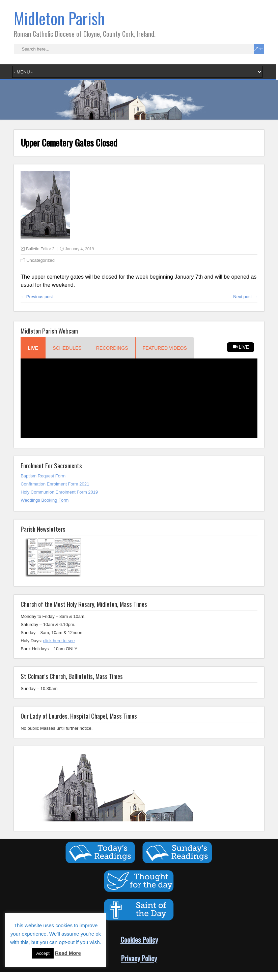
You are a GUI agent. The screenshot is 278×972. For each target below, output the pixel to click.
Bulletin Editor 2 (40, 249)
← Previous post (37, 296)
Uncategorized (40, 260)
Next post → (245, 296)
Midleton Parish (59, 18)
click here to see (59, 640)
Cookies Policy (139, 939)
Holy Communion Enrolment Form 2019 (59, 492)
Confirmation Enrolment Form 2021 (55, 484)
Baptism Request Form (43, 475)
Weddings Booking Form (44, 500)
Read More (68, 953)
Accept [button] (43, 953)
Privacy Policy (139, 958)
